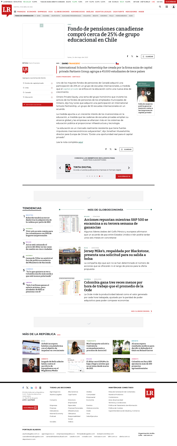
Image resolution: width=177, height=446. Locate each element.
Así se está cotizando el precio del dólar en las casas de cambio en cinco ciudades (39, 247)
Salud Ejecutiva (92, 416)
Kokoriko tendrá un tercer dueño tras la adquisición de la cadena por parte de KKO (39, 220)
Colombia (46, 16)
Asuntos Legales (56, 394)
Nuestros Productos (116, 394)
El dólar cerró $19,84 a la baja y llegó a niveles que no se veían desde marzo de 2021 (97, 365)
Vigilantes (87, 16)
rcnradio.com (87, 436)
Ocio (88, 413)
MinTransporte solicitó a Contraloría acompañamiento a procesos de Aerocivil (97, 347)
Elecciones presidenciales (71, 16)
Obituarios (72, 413)
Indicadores (54, 411)
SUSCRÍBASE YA (124, 176)
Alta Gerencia (73, 392)
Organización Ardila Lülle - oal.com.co (146, 434)
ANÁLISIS (90, 12)
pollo (111, 16)
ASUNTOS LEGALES (103, 12)
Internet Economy (56, 413)
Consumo (53, 400)
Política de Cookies (116, 408)
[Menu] (15, 11)
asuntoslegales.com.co (30, 434)
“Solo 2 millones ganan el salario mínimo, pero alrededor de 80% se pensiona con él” (37, 288)
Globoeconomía (92, 408)
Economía (90, 400)
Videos (70, 422)
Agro (131, 16)
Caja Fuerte (72, 394)
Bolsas (28, 242)
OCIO (50, 12)
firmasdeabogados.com (86, 434)
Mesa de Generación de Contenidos (122, 392)
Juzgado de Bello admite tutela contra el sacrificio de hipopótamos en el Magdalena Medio (52, 366)
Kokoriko (103, 16)
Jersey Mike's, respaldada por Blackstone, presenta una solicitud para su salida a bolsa (116, 255)
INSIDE (141, 12)
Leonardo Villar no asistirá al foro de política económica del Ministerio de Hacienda (39, 260)
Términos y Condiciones (117, 403)
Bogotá (95, 16)
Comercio (29, 269)
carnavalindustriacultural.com (56, 436)
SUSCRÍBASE (171, 2)
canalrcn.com (75, 436)
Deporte (135, 341)
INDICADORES (131, 12)
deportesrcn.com (28, 439)
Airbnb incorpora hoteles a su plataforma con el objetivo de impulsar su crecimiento (52, 347)
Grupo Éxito (55, 16)
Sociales (53, 422)
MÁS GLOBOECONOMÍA (140, 311)
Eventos (89, 405)
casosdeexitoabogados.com (33, 436)
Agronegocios (55, 392)
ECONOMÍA (31, 12)
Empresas (53, 405)
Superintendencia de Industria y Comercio (124, 411)
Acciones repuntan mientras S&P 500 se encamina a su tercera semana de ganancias (116, 223)
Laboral (29, 282)
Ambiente (44, 359)
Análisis (89, 392)
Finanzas (53, 408)
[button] (59, 168)
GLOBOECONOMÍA (61, 12)
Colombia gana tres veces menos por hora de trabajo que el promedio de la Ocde (113, 286)
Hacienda (29, 228)
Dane (38, 16)
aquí (80, 142)
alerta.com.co (124, 436)
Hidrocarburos (121, 16)
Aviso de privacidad (116, 400)
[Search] (160, 7)
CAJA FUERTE (118, 12)
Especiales (72, 405)
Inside (88, 411)
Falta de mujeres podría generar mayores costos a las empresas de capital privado (145, 108)
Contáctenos (113, 397)
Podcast (53, 416)
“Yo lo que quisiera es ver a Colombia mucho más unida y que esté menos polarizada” (39, 274)
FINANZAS (21, 12)
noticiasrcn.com (100, 436)
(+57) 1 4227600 (28, 400)
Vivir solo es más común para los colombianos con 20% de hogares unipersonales (39, 233)
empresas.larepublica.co (66, 434)
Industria (29, 215)
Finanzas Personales (75, 408)
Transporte (91, 341)
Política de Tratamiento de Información (123, 405)
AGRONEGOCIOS (78, 12)
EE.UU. (43, 341)
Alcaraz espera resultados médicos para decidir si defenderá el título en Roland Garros (143, 347)
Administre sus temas (32, 104)
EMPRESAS (42, 12)
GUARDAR (148, 56)
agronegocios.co (48, 434)
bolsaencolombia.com (105, 434)
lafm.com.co (112, 436)
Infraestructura (73, 411)
